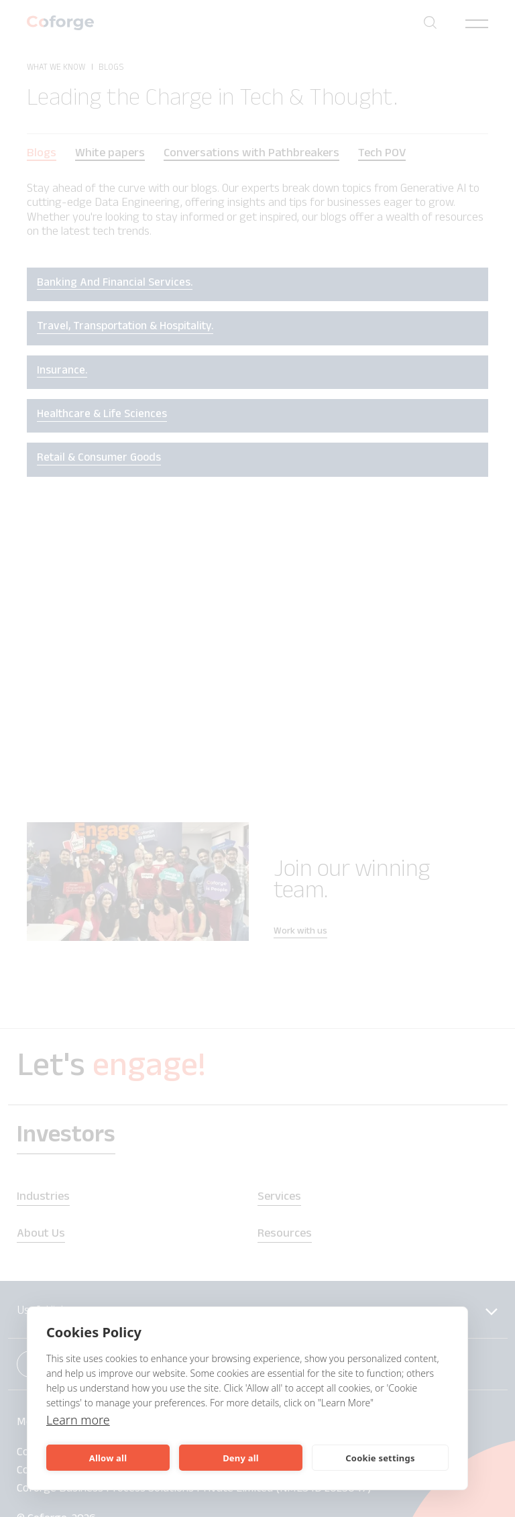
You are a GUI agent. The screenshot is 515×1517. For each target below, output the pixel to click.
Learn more (78, 1420)
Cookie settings (379, 1458)
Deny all (241, 1458)
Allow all (108, 1458)
